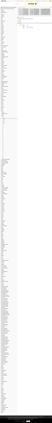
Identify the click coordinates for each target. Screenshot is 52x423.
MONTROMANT (3, 245)
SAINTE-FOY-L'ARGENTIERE (4, 361)
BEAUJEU (2, 28)
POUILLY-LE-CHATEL (3, 265)
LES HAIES (2, 207)
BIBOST (2, 34)
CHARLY (2, 59)
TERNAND (2, 382)
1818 (2, 138)
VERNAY (2, 403)
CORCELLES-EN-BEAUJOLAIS (4, 86)
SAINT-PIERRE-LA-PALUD (4, 344)
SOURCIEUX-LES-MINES (4, 375)
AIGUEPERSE (2, 11)
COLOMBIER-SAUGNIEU (4, 82)
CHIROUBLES (2, 75)
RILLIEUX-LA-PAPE (3, 276)
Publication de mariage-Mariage (5, 159)
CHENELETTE (2, 70)
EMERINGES (2, 107)
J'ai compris (28, 421)
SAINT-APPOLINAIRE (3, 288)
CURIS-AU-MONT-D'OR (4, 92)
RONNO (2, 282)
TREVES (2, 392)
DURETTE (2, 103)
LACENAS (2, 191)
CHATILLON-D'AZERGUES (4, 65)
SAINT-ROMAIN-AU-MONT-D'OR (5, 346)
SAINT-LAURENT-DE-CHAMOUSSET (5, 330)
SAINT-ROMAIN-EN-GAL (4, 349)
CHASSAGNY (2, 61)
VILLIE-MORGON (3, 409)
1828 (2, 150)
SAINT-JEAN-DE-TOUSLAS (4, 319)
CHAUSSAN (2, 66)
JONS (1, 180)
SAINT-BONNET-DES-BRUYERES (5, 291)
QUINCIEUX (2, 272)
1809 (2, 127)
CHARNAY (2, 60)
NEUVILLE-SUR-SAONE (4, 250)
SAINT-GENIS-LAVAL (3, 309)
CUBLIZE (2, 91)
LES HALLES (2, 208)
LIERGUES (2, 213)
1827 (2, 149)
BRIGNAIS (2, 38)
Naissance (3, 112)
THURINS (2, 388)
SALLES (2, 365)
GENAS (2, 166)
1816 (2, 135)
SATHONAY (2, 367)
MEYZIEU (2, 234)
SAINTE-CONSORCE (3, 360)
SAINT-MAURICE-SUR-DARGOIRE (5, 340)
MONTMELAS (2, 243)
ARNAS (2, 22)
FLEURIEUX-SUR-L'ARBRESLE (4, 161)
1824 (2, 145)
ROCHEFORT (2, 280)
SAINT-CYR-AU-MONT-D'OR (4, 298)
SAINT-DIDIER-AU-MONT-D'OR (5, 302)
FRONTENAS (2, 165)
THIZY (2, 387)
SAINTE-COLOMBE (3, 359)
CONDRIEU (2, 85)
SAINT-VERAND (3, 355)
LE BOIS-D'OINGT (3, 198)
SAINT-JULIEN (3, 323)
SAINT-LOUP (2, 334)
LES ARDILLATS (3, 203)
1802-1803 (3, 119)
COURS (2, 87)
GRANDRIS (2, 171)
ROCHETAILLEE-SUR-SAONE (4, 281)
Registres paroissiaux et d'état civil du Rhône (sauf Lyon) (7, 8)
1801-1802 (3, 118)
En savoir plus (23, 421)
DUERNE (2, 102)
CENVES (2, 48)
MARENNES (2, 229)
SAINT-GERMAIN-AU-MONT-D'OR (5, 313)
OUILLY (2, 256)
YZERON (2, 412)
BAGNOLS (2, 27)
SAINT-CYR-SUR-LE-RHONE (4, 301)
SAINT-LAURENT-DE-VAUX (4, 333)
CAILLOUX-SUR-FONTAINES (4, 45)
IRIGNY (2, 177)
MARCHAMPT (2, 224)
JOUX (1, 181)
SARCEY (2, 366)
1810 (2, 128)
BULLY (2, 44)
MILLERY (2, 235)
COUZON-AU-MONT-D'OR (4, 90)
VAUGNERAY (2, 396)
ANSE (2, 19)
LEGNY (2, 201)
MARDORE (2, 228)
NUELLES (2, 251)
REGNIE (2, 275)
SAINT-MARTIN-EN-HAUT (4, 339)
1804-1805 (3, 122)
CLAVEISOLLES (3, 77)
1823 (2, 144)
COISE (2, 80)
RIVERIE (2, 277)
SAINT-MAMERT (3, 335)
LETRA (2, 212)
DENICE (2, 97)
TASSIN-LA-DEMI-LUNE (4, 381)
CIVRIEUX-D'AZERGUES (4, 76)
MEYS (2, 233)
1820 (2, 140)
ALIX (1, 13)
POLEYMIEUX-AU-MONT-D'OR (4, 260)
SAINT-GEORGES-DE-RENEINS (4, 312)
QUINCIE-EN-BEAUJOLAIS (4, 271)
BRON (2, 40)
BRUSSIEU (2, 43)
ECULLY (2, 106)
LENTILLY (2, 202)
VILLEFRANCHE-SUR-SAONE (4, 407)
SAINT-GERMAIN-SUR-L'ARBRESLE (5, 314)
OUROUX (2, 259)
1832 (2, 155)
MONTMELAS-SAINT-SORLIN (4, 244)
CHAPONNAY (2, 54)
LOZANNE (2, 222)
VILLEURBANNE (3, 408)
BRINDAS (2, 39)
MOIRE (2, 238)
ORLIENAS (2, 255)
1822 (2, 143)
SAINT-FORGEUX (3, 307)
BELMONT (2, 32)
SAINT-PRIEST (3, 345)
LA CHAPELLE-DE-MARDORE (4, 187)
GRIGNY (2, 175)
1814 (2, 133)
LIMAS (2, 214)
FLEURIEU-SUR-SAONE (4, 160)
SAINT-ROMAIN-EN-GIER (4, 350)
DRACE (2, 101)
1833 (2, 156)
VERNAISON (2, 402)
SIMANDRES (2, 371)
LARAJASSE (2, 197)
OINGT (2, 254)
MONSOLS (2, 239)
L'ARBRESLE (2, 185)
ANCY (2, 18)
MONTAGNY (2, 240)
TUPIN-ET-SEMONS (3, 393)
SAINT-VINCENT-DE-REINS (4, 356)
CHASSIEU (2, 64)
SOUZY (2, 376)
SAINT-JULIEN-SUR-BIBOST (4, 324)
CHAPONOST (2, 55)
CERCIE (2, 49)
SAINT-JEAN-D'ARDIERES (4, 318)
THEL (1, 386)
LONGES (2, 219)
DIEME (2, 98)
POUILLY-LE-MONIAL (3, 266)
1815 (2, 134)
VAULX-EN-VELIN (3, 397)
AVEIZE (2, 23)
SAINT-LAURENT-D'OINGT (4, 329)
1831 (2, 154)
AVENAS (2, 24)
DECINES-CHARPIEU (3, 96)
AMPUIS (2, 17)
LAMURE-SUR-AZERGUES (4, 193)
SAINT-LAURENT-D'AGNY (4, 328)
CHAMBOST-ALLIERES (3, 50)
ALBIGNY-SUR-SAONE (3, 12)
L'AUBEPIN (2, 186)
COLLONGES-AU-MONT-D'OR (4, 81)
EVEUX (2, 108)
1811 (2, 129)
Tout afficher (20, 7)
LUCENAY (2, 223)
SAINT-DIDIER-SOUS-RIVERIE (4, 303)
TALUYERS (2, 377)
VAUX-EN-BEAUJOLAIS (4, 398)
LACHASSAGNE (3, 192)
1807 (2, 124)
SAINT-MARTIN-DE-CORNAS (4, 338)
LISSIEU (2, 217)
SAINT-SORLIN (3, 351)
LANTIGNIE (2, 196)
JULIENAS (2, 182)
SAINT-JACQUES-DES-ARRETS (4, 317)
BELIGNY (2, 29)
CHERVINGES (2, 71)
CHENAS (2, 69)
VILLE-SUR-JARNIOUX (3, 404)
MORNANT (2, 249)
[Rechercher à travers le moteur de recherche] (22, 3)
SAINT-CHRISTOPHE (3, 293)
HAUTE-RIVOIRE (3, 176)
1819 (2, 139)
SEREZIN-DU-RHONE (3, 370)
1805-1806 (3, 123)
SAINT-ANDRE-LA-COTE (4, 287)
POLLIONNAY (3, 261)
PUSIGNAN (2, 270)
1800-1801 (3, 117)
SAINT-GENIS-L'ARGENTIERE (4, 308)
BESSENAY (2, 33)
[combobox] (31, 3)
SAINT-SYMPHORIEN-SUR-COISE (5, 354)
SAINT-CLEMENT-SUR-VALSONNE (5, 296)
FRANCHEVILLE (3, 164)
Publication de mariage (4, 113)
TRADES (2, 391)
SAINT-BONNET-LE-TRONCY (4, 292)
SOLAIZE (2, 372)
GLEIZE (2, 170)
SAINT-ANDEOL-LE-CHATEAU (4, 286)
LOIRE (2, 218)
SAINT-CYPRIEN (3, 297)
